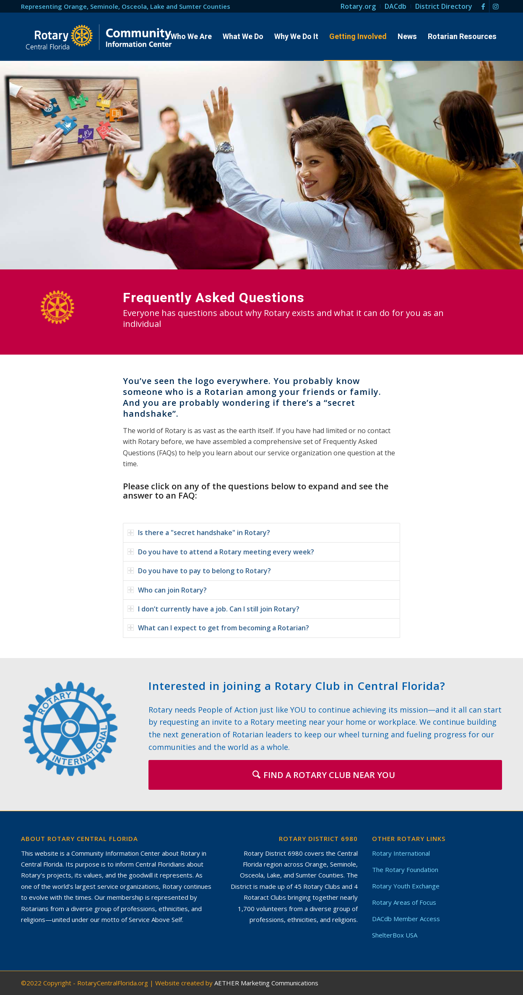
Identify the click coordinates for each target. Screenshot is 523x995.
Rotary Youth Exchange (406, 886)
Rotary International (401, 853)
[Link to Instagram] (495, 6)
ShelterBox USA (394, 935)
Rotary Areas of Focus (404, 902)
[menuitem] (358, 6)
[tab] (261, 532)
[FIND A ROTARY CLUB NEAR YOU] (325, 775)
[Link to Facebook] (483, 6)
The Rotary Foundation (405, 869)
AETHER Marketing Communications (266, 983)
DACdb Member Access (406, 918)
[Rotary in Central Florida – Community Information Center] (99, 36)
